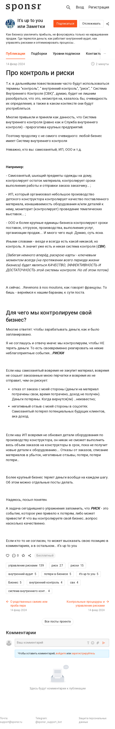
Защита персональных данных (92, 720)
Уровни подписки (66, 53)
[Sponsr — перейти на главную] (23, 7)
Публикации (15, 53)
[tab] (15, 53)
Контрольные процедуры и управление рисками (86, 604)
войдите (61, 653)
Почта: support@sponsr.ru (11, 720)
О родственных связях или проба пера (28, 604)
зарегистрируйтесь (83, 653)
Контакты (94, 53)
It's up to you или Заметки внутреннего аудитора (31, 24)
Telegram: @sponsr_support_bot (48, 720)
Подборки (39, 53)
